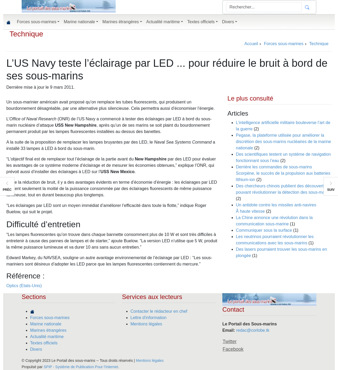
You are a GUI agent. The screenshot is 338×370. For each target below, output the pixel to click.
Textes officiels (44, 343)
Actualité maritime (47, 336)
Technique (26, 34)
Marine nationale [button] (79, 22)
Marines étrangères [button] (120, 22)
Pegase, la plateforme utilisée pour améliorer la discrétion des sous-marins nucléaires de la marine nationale (283, 141)
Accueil (251, 43)
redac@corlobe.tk (252, 330)
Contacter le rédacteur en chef (158, 311)
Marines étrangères (48, 330)
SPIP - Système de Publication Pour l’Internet (81, 367)
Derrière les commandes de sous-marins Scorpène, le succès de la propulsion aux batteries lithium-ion (283, 173)
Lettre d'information (148, 317)
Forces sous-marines (49, 317)
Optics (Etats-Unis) (24, 285)
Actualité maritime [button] (163, 22)
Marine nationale (45, 324)
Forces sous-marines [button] (36, 22)
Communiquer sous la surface (264, 230)
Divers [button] (228, 22)
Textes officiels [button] (201, 22)
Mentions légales (146, 324)
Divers (36, 349)
